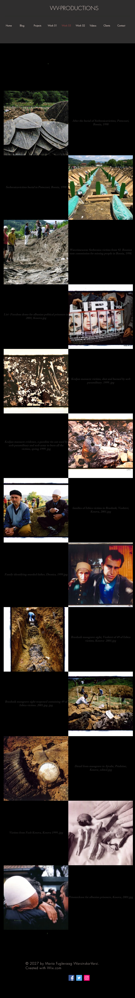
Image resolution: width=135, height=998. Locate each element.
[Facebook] (71, 978)
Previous (18, 920)
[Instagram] (87, 978)
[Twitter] (79, 978)
